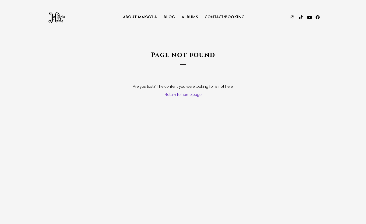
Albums (190, 17)
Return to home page (183, 94)
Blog (169, 17)
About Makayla (140, 17)
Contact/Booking (225, 17)
